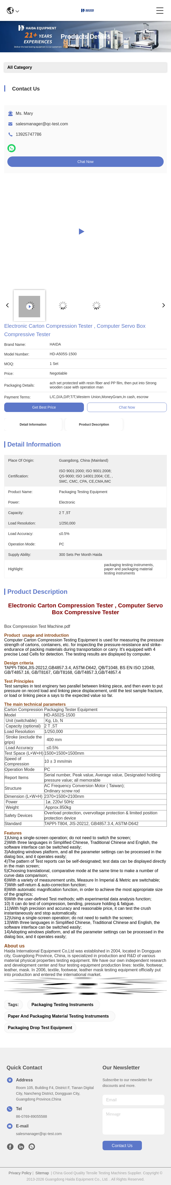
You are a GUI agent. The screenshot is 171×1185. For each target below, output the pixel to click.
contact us (122, 1145)
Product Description (94, 424)
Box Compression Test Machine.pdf (37, 626)
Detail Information (33, 424)
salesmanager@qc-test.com (42, 124)
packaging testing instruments (62, 1004)
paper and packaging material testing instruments (58, 1016)
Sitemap (42, 1173)
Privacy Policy (20, 1173)
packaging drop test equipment (40, 1027)
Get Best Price (44, 407)
